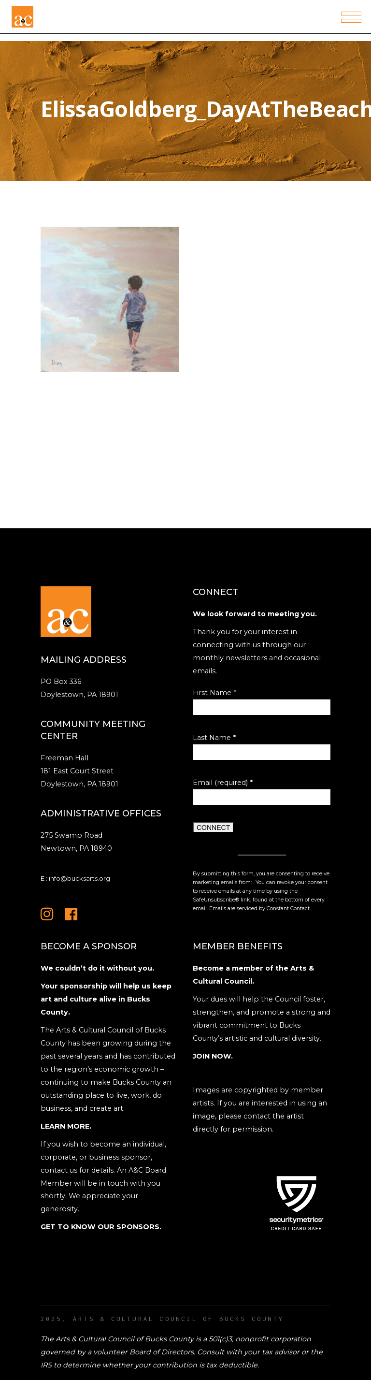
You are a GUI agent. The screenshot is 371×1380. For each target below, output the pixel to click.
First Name (214, 692)
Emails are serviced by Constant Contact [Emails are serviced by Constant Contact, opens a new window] (259, 908)
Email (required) (223, 782)
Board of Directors (161, 1352)
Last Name (214, 737)
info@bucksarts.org (79, 878)
